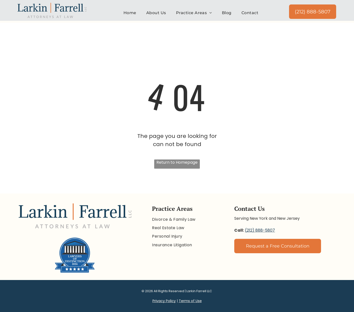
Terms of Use (190, 300)
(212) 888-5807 (260, 230)
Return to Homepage (177, 162)
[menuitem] (129, 13)
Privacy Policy (164, 300)
